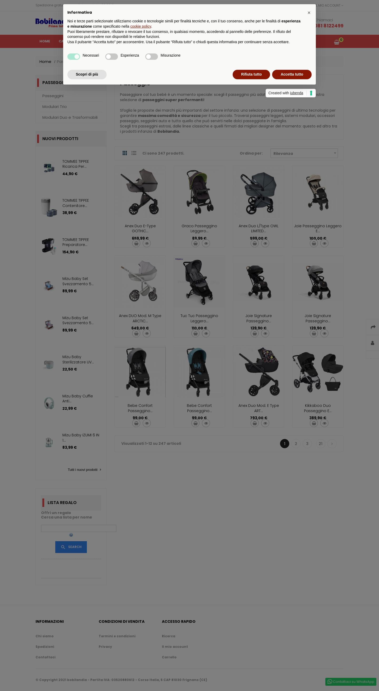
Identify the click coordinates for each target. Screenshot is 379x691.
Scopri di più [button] (87, 74)
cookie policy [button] (140, 26)
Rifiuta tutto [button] (251, 74)
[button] (309, 12)
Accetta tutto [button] (292, 74)
